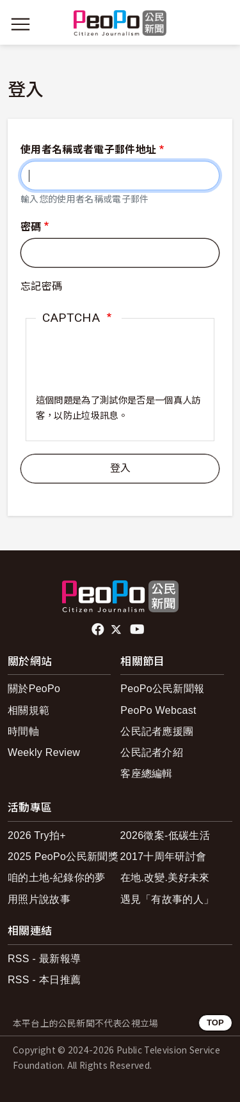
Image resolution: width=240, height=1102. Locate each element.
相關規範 (28, 710)
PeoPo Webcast (158, 710)
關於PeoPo (34, 688)
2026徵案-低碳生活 (165, 835)
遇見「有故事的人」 (167, 899)
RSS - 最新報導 (44, 958)
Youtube (138, 629)
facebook (99, 629)
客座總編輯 (146, 773)
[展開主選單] (20, 24)
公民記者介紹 (151, 752)
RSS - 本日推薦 (44, 979)
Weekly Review (44, 752)
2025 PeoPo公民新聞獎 (63, 856)
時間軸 (23, 731)
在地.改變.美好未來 (165, 877)
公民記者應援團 (156, 731)
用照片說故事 (39, 899)
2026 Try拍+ (37, 835)
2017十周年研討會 (163, 856)
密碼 (31, 227)
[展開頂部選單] (219, 24)
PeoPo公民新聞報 (162, 688)
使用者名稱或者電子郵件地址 (88, 150)
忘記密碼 (41, 286)
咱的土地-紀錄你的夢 (57, 877)
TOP (215, 1022)
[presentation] (120, 368)
